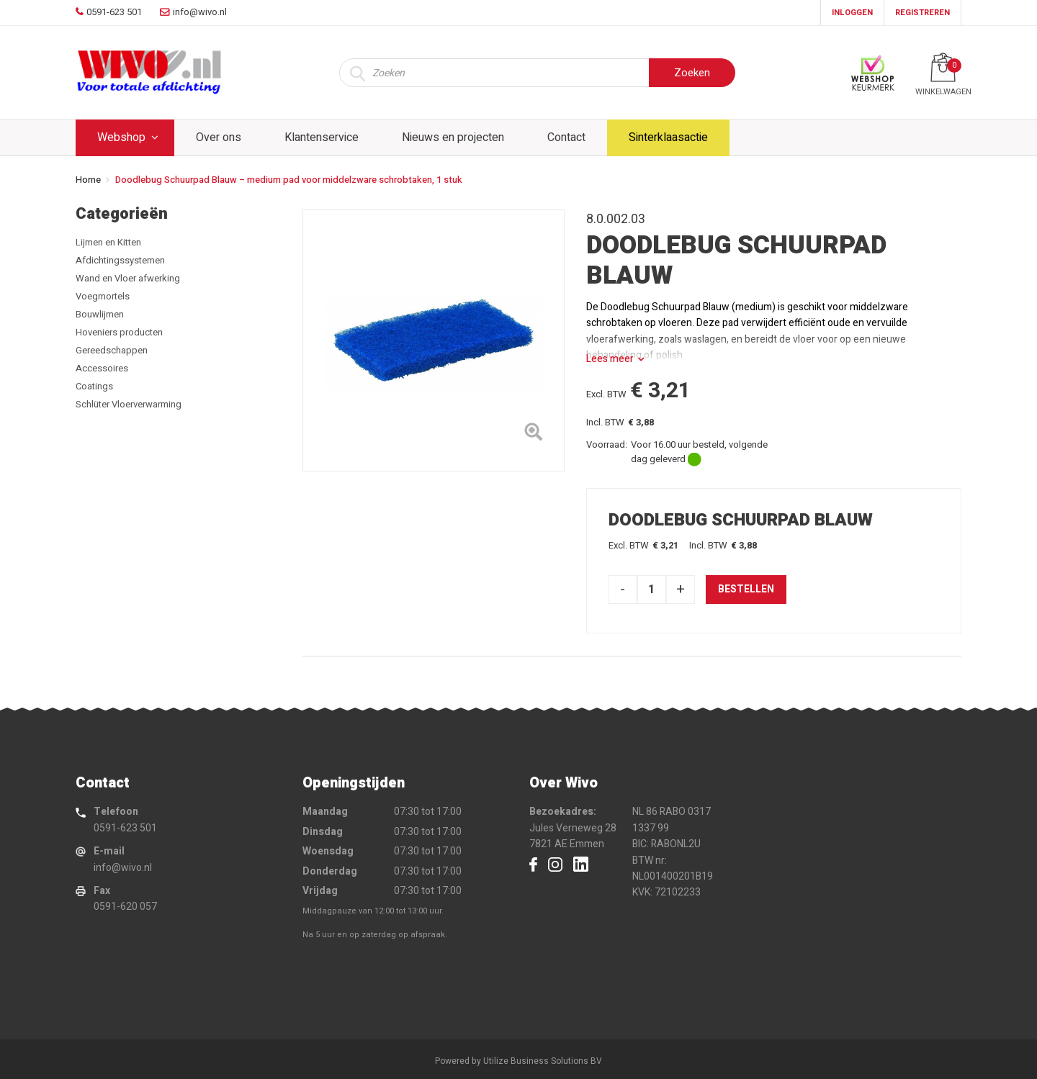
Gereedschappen (112, 350)
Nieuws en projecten (453, 137)
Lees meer (610, 358)
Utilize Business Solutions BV (542, 1061)
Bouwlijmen (100, 314)
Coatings (94, 386)
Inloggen (852, 12)
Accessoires (102, 368)
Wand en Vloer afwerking (128, 278)
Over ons (218, 137)
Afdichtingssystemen (120, 260)
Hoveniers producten (119, 332)
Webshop (121, 137)
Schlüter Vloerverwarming (128, 404)
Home (88, 179)
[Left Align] (533, 435)
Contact (566, 137)
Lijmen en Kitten (108, 242)
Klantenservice (321, 137)
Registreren (922, 12)
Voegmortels (103, 296)
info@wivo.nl (123, 867)
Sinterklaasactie (668, 137)
